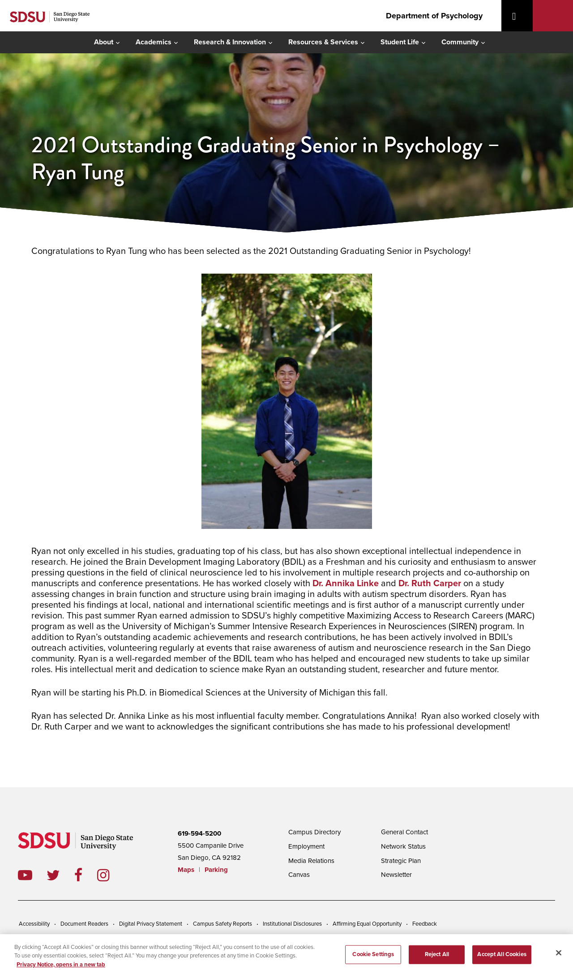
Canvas (299, 875)
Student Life (400, 42)
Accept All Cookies (501, 957)
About (103, 42)
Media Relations (311, 861)
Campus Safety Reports (222, 923)
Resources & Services (323, 42)
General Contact (404, 832)
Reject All (437, 957)
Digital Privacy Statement (150, 923)
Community (460, 42)
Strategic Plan (401, 861)
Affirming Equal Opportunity (367, 923)
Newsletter (396, 875)
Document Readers (84, 923)
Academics (153, 42)
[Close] (559, 956)
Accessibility (34, 923)
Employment (306, 846)
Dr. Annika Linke (345, 583)
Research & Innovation (230, 42)
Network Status (403, 846)
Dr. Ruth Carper (429, 583)
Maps (186, 870)
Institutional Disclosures (292, 923)
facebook (85, 875)
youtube (25, 875)
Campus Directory (314, 832)
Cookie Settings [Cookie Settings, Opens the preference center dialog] (373, 957)
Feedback (424, 923)
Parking (216, 870)
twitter (60, 875)
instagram (110, 875)
